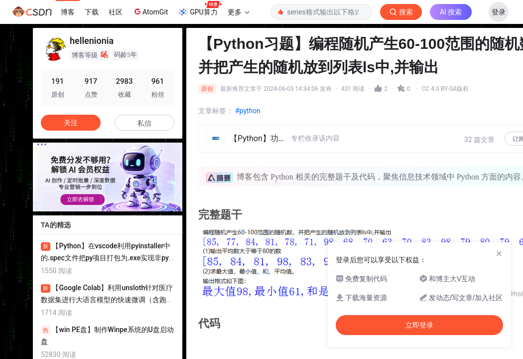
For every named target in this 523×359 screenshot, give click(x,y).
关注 (71, 123)
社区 (116, 12)
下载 (92, 12)
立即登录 (425, 94)
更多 (239, 12)
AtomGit (150, 11)
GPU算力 (199, 9)
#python (248, 111)
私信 (144, 123)
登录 (499, 12)
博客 (68, 12)
